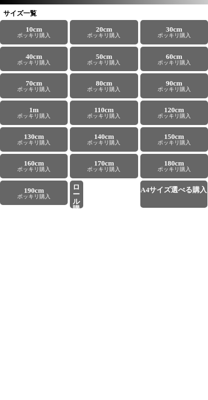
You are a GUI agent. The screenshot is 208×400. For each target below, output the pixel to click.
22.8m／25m (76, 195)
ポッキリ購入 (33, 31)
